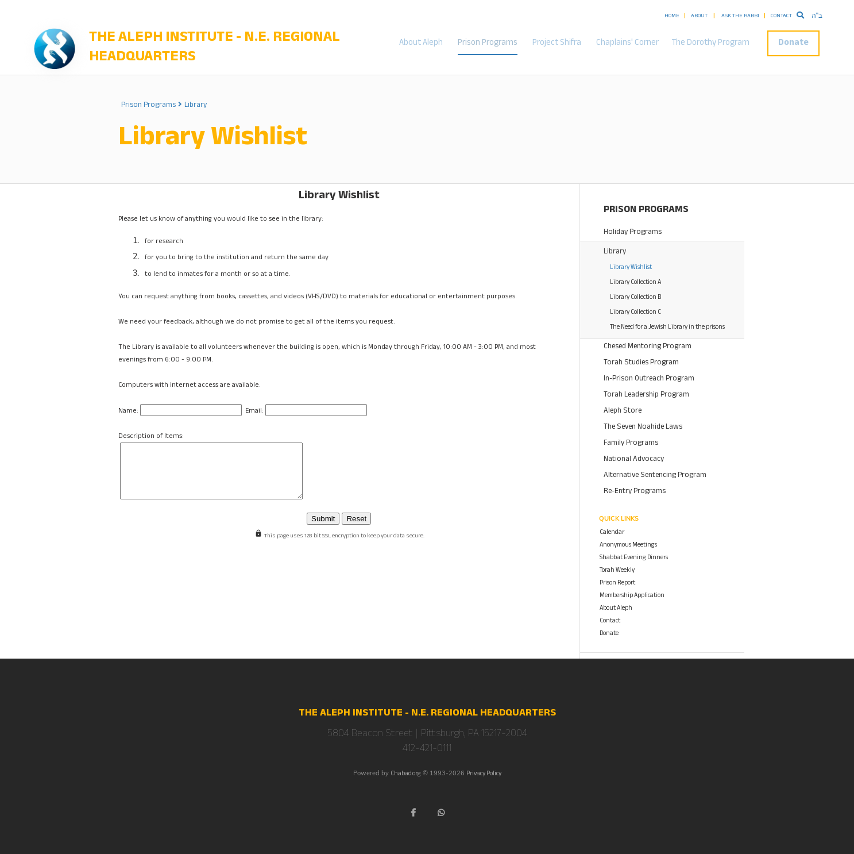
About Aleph (421, 43)
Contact (781, 16)
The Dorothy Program (710, 43)
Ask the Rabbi (740, 16)
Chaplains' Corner (627, 43)
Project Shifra (556, 43)
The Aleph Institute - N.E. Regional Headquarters (214, 48)
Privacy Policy (483, 774)
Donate (793, 43)
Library (195, 105)
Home (671, 16)
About (699, 16)
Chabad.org (406, 774)
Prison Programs (487, 43)
